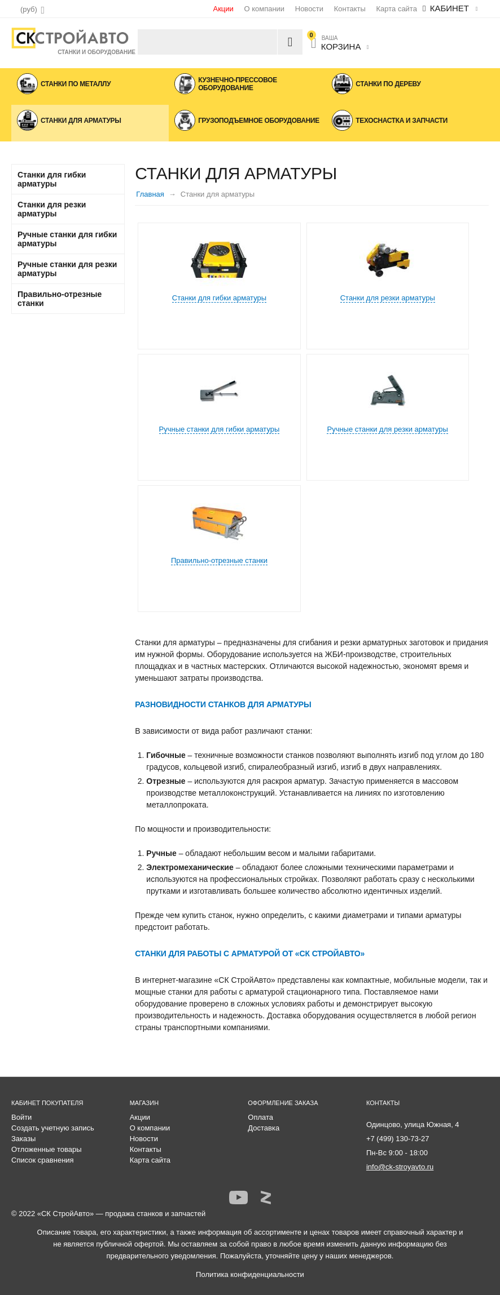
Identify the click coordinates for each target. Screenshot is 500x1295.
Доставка (263, 1128)
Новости (309, 9)
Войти (21, 1117)
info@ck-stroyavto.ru (399, 1167)
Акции (223, 9)
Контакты (350, 9)
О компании (264, 9)
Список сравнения (42, 1160)
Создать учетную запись (52, 1128)
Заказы (23, 1138)
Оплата (260, 1117)
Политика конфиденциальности (250, 1274)
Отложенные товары (46, 1149)
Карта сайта (396, 9)
